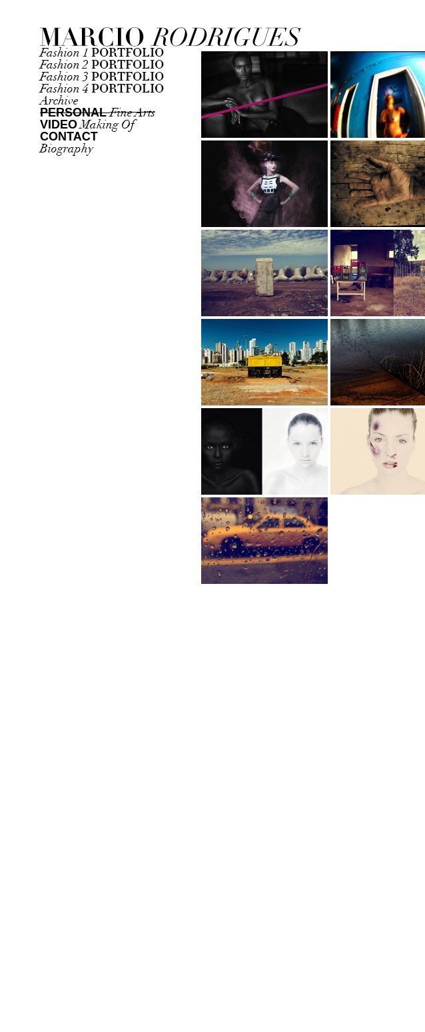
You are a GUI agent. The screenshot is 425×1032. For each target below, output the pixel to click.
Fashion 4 (102, 89)
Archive (59, 101)
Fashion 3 (102, 77)
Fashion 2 (102, 65)
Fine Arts (97, 113)
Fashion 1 (102, 53)
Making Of (87, 124)
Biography (66, 148)
